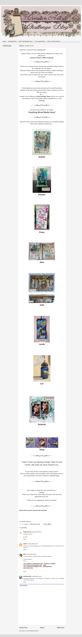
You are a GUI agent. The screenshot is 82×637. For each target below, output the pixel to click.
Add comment (23, 585)
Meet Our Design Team (25, 41)
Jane (42, 262)
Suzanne (42, 424)
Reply (24, 539)
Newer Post (23, 628)
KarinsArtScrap (27, 532)
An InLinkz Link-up (25, 521)
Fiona (41, 232)
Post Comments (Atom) (32, 630)
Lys (41, 383)
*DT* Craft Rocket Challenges (37, 566)
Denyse (41, 194)
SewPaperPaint (27, 576)
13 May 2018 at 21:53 (33, 543)
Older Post (60, 628)
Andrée (41, 157)
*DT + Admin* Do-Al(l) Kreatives (39, 563)
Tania (41, 450)
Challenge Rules (40, 41)
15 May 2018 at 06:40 (31, 554)
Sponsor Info (12, 41)
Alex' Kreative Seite (28, 568)
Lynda (42, 344)
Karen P (25, 543)
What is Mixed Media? (53, 41)
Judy (42, 305)
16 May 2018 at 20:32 (37, 576)
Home (4, 41)
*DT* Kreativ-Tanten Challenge (34, 565)
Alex (24, 554)
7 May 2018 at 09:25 (36, 532)
